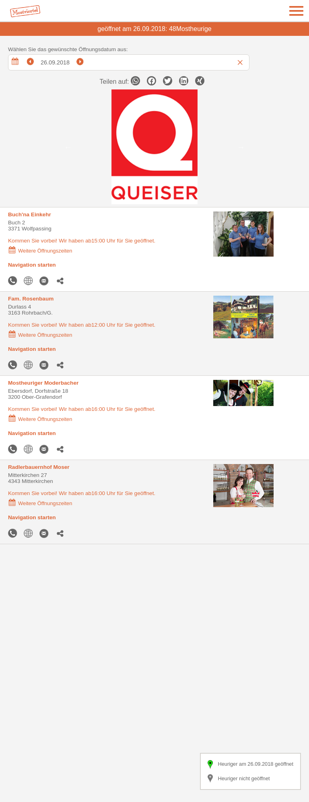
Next (241, 147)
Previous (68, 147)
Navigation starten (32, 265)
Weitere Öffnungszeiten (40, 251)
